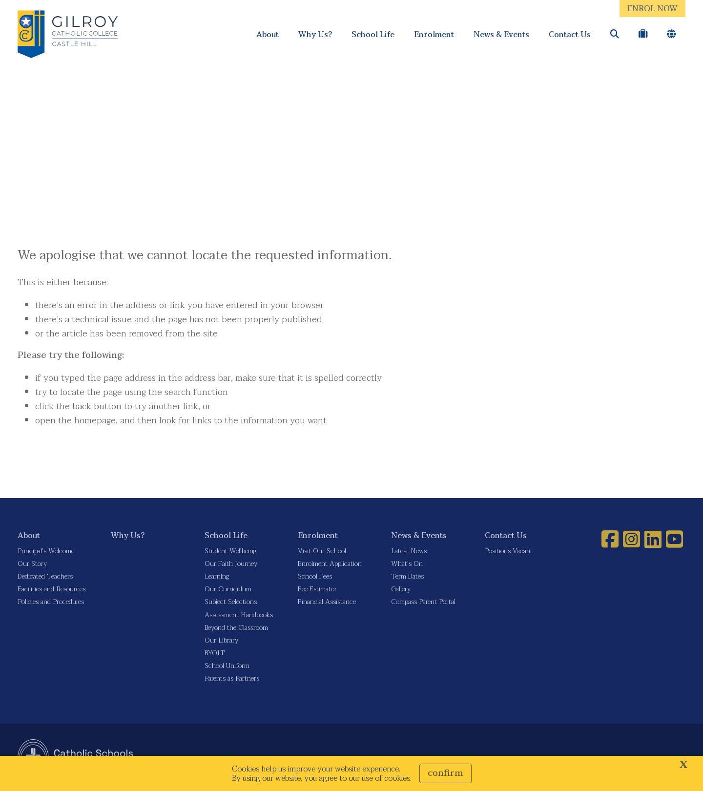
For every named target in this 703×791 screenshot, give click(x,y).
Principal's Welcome (46, 551)
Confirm (445, 773)
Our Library (221, 640)
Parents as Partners (232, 678)
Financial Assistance (327, 601)
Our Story (32, 563)
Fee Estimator (317, 589)
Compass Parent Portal (423, 601)
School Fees (315, 576)
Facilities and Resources (51, 589)
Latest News (409, 551)
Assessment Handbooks (239, 615)
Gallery (401, 589)
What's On (407, 563)
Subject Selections (231, 601)
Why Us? (315, 34)
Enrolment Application (330, 563)
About (267, 34)
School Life (373, 34)
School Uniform (227, 665)
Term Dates (407, 576)
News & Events (501, 34)
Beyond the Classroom (236, 627)
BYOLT (215, 653)
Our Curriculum (228, 589)
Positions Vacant (509, 551)
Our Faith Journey (231, 563)
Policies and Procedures (51, 601)
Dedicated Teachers (45, 576)
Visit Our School (322, 551)
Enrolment (434, 34)
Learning (217, 576)
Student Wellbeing (230, 551)
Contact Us (570, 34)
